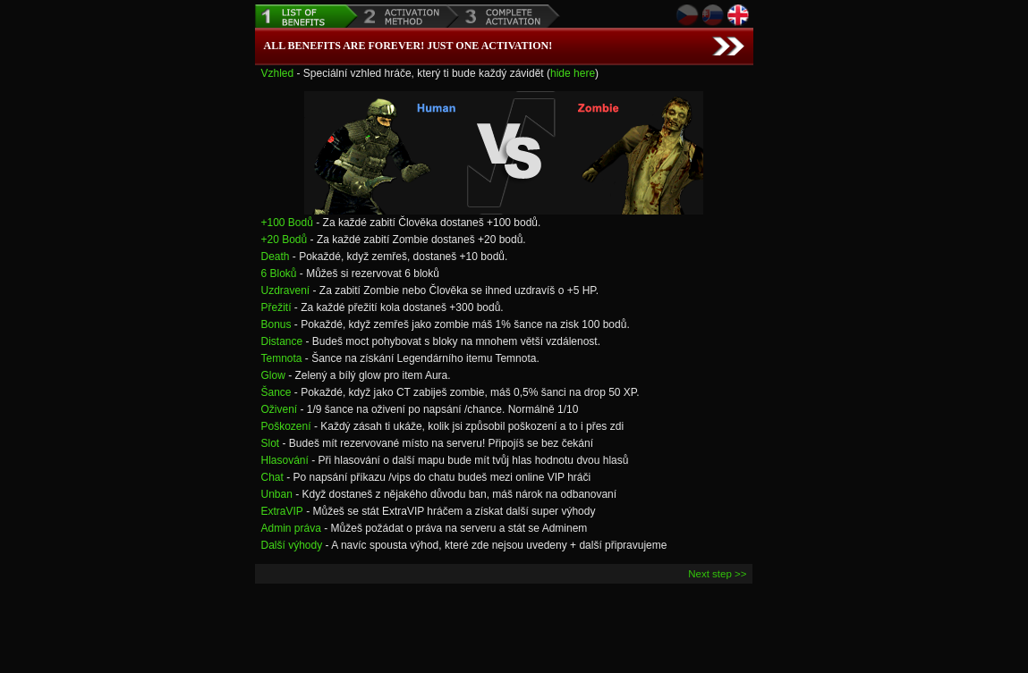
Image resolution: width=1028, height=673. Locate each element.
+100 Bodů (287, 222)
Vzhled (277, 73)
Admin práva (291, 528)
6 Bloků (279, 273)
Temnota (281, 358)
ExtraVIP (282, 511)
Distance (282, 341)
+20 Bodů (284, 239)
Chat (272, 477)
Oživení (279, 409)
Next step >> (717, 573)
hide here (572, 73)
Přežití (276, 307)
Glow (273, 375)
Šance (276, 392)
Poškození (286, 426)
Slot (270, 443)
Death (275, 256)
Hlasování (285, 460)
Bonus (276, 324)
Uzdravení (285, 290)
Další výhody (292, 545)
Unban (277, 494)
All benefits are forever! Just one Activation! (408, 45)
